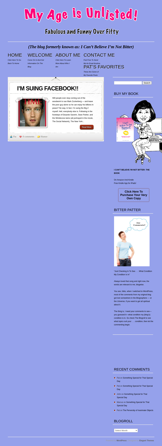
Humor (44, 136)
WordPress (122, 440)
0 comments (28, 136)
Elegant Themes (146, 440)
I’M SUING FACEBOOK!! (47, 88)
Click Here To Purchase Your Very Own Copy (133, 195)
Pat (14, 136)
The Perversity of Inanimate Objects (138, 410)
